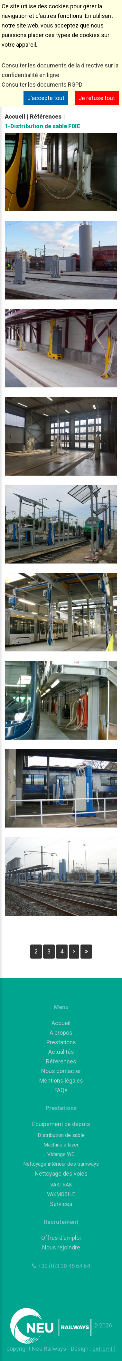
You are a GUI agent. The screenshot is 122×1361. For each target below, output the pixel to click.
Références (45, 116)
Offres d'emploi (61, 1237)
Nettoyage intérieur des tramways (61, 1164)
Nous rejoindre (61, 1247)
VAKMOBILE (61, 1194)
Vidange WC (61, 1154)
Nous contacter (61, 1071)
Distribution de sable (61, 1135)
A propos (61, 1032)
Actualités (61, 1051)
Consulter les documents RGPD (42, 84)
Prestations (61, 1042)
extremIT (104, 1348)
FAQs (61, 1090)
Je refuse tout (97, 98)
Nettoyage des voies (61, 1173)
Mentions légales (61, 1080)
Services (61, 1204)
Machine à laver (61, 1145)
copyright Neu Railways (37, 1348)
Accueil (15, 116)
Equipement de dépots (61, 1124)
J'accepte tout (45, 98)
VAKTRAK (61, 1185)
